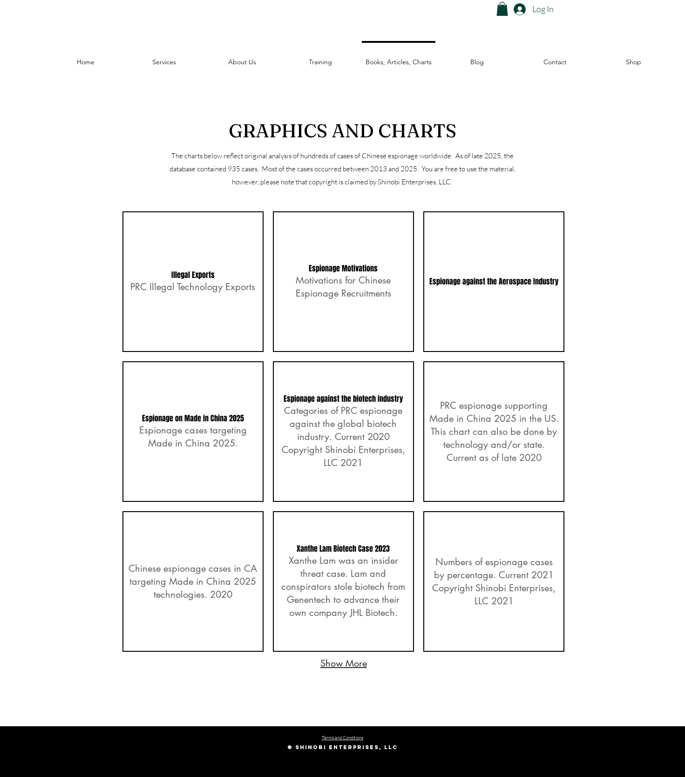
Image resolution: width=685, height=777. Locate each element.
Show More (343, 663)
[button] (502, 9)
